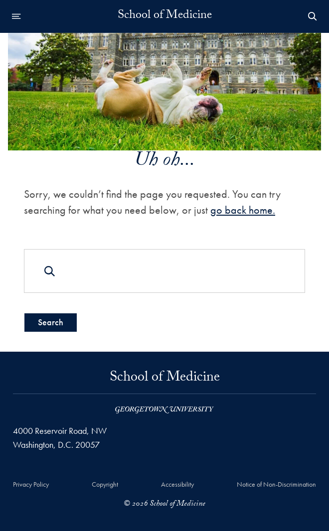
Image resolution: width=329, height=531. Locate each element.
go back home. (242, 210)
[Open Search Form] (312, 16)
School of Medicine (165, 16)
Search (50, 322)
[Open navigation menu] (16, 16)
